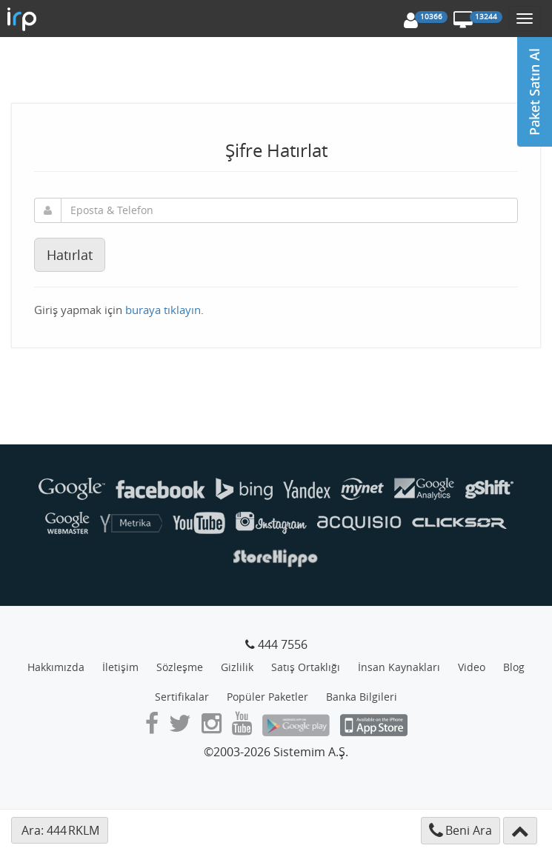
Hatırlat (70, 255)
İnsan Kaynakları (399, 667)
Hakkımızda (55, 667)
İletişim (120, 667)
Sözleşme (179, 667)
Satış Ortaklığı (305, 667)
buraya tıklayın (163, 309)
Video (471, 667)
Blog (514, 667)
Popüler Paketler (267, 697)
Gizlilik (237, 667)
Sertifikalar (182, 697)
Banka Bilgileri (361, 697)
